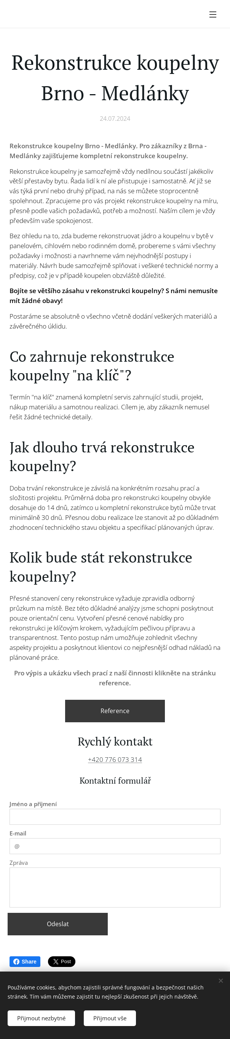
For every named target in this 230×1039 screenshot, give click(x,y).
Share (25, 962)
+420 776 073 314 (115, 759)
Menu (212, 14)
